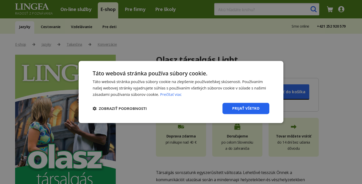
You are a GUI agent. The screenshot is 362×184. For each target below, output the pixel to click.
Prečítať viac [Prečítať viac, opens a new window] (171, 94)
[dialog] (181, 92)
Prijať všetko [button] (246, 108)
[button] (120, 108)
